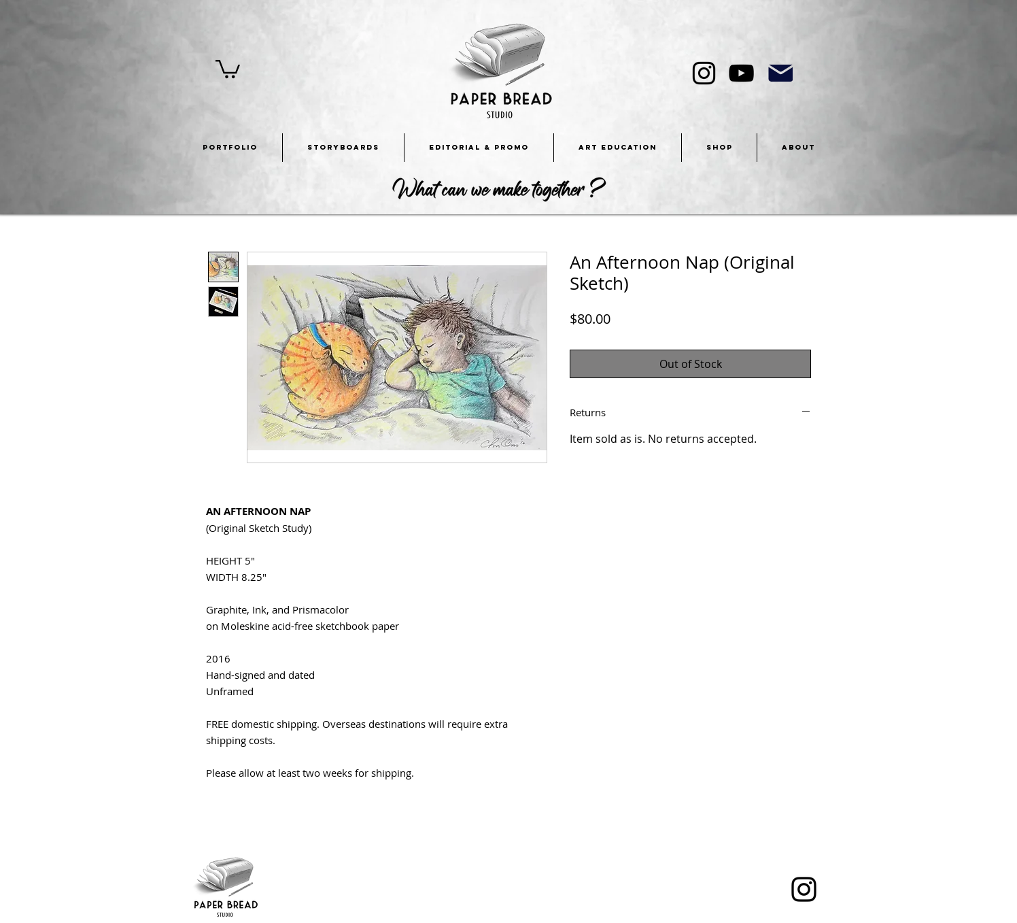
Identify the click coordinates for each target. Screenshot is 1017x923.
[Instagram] (704, 73)
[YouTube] (741, 73)
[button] (228, 68)
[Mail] (780, 73)
